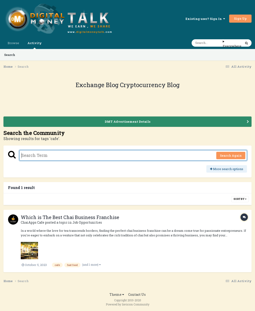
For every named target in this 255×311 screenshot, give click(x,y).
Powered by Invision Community (127, 304)
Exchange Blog (98, 85)
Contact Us (137, 294)
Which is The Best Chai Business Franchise (70, 217)
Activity (34, 45)
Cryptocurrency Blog (150, 85)
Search (9, 55)
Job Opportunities (87, 222)
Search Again (231, 155)
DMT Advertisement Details (127, 121)
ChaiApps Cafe (32, 222)
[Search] (207, 43)
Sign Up (240, 18)
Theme (117, 294)
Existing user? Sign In (205, 19)
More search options (226, 169)
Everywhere (232, 46)
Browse (13, 43)
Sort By (240, 199)
